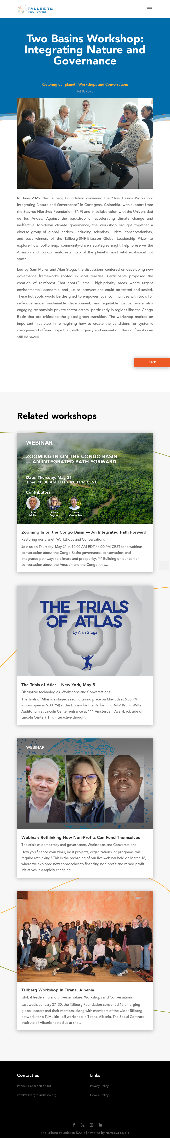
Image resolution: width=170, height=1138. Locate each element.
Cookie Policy (99, 1095)
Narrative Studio (117, 1132)
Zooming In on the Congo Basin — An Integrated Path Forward (83, 532)
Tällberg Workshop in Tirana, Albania (57, 990)
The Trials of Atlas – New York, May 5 (58, 685)
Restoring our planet (58, 85)
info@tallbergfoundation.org (37, 1095)
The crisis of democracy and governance (53, 845)
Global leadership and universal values (51, 997)
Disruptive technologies (40, 692)
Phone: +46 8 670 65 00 (34, 1086)
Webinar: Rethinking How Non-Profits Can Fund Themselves (80, 838)
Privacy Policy (99, 1086)
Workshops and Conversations (103, 85)
